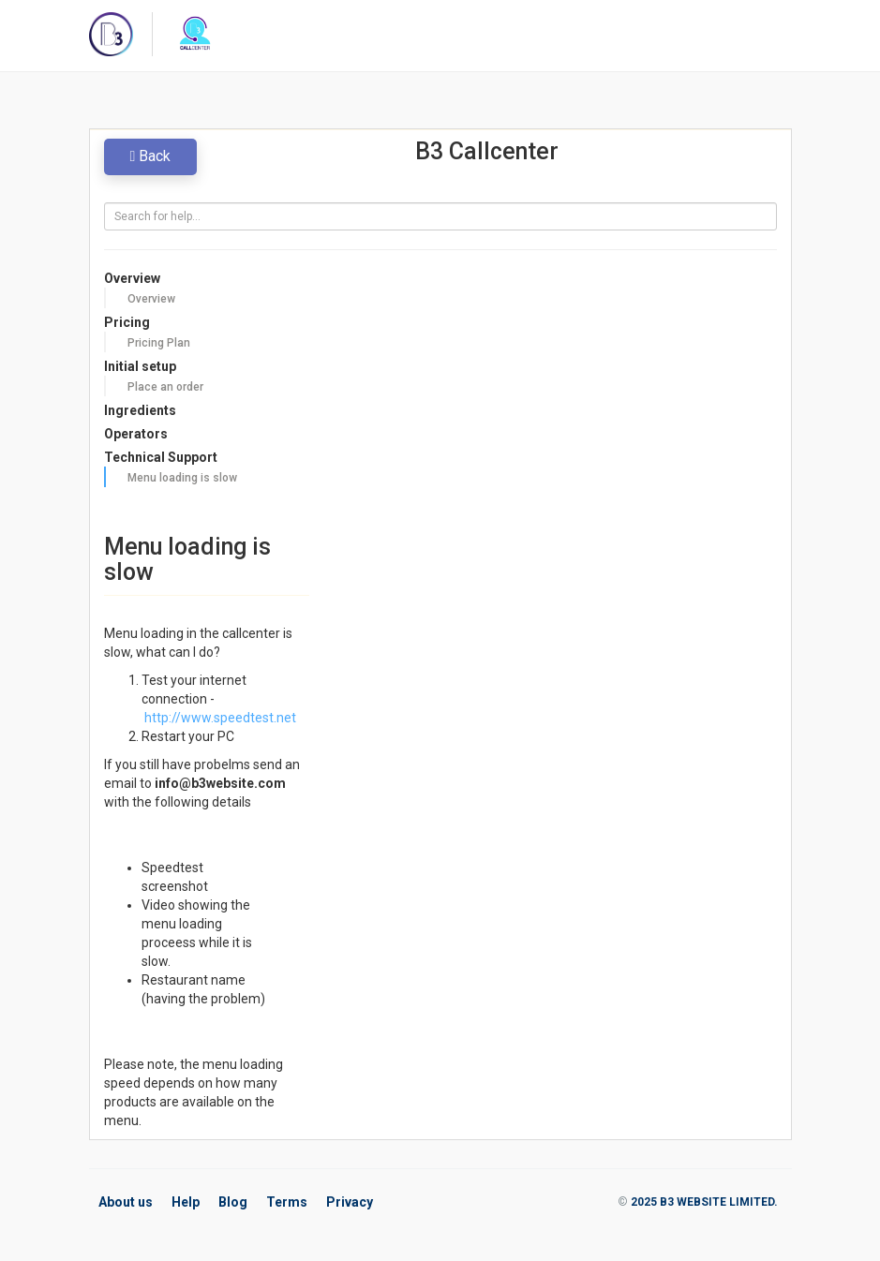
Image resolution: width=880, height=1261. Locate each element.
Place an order (165, 386)
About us (125, 1201)
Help (186, 1201)
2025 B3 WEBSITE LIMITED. (704, 1202)
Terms (286, 1201)
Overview (151, 298)
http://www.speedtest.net (219, 717)
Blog (232, 1201)
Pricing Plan (158, 342)
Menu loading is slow (182, 477)
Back (151, 156)
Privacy (349, 1201)
